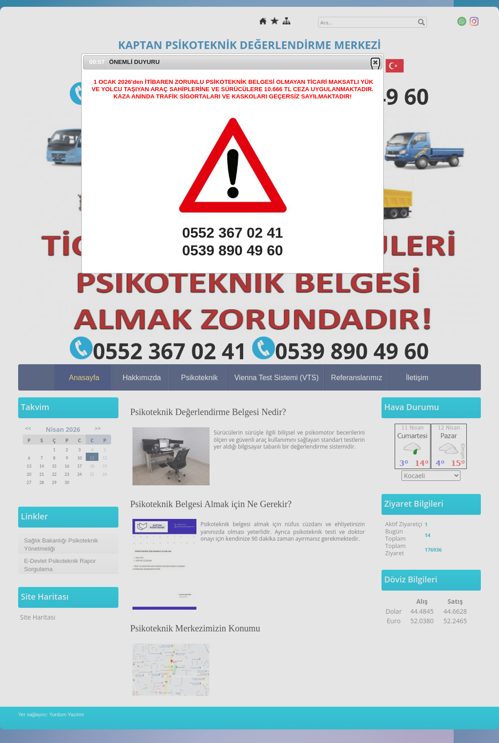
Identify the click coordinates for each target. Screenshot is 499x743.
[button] (375, 62)
